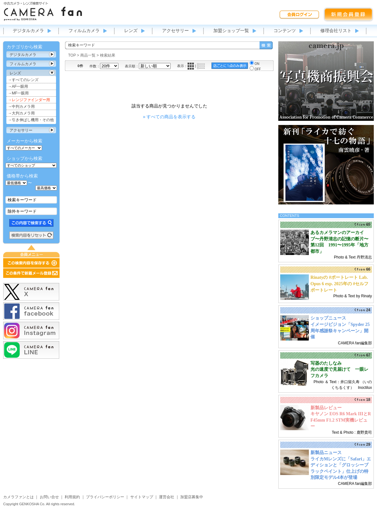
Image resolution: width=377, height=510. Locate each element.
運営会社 (166, 497)
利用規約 (72, 497)
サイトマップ (141, 497)
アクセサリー (175, 30)
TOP (72, 55)
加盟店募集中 (191, 497)
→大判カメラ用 (21, 113)
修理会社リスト (336, 30)
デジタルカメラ (28, 30)
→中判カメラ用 (21, 106)
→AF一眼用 (18, 86)
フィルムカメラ (84, 30)
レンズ (131, 30)
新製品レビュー (326, 407)
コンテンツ (285, 30)
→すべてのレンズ (23, 80)
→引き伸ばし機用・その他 (31, 120)
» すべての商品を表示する (169, 116)
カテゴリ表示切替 (52, 54)
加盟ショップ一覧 (231, 30)
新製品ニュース (326, 452)
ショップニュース (328, 318)
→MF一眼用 (18, 93)
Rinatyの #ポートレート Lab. (339, 277)
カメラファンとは (18, 497)
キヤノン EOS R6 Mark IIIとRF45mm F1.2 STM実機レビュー (340, 420)
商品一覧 (88, 55)
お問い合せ (49, 497)
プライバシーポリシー (105, 497)
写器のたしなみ (326, 363)
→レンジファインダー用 (29, 100)
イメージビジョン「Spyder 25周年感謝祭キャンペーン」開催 (340, 330)
